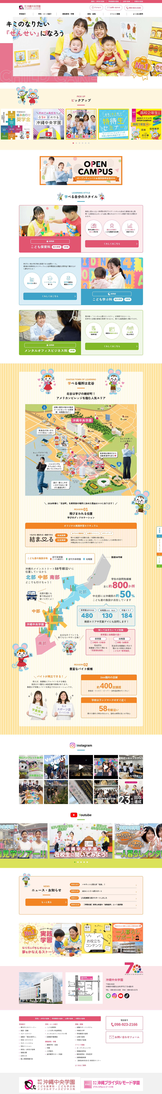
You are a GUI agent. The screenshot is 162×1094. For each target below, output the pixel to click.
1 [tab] (73, 143)
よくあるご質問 (80, 1063)
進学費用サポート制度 (54, 1052)
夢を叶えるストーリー (28, 1025)
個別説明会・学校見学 (84, 1052)
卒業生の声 (81, 1028)
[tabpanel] (81, 124)
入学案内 (50, 1049)
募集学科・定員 (52, 1042)
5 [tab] (86, 143)
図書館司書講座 (52, 1034)
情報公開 (24, 1050)
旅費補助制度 (81, 1055)
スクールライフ (26, 1031)
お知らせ (24, 1053)
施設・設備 (24, 1028)
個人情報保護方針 (27, 1057)
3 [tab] (79, 143)
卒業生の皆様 (138, 1)
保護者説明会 (81, 1049)
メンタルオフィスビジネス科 (57, 1031)
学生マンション (26, 1044)
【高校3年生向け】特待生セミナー (89, 1058)
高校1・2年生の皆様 (97, 1)
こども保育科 (51, 1025)
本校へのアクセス (27, 1038)
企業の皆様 (126, 1)
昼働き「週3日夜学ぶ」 (29, 1034)
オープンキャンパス (84, 1046)
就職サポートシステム (84, 1025)
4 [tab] (83, 143)
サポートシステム (27, 1041)
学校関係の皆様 (113, 1)
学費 (48, 1046)
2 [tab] (76, 143)
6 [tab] (89, 143)
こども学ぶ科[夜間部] (54, 1028)
